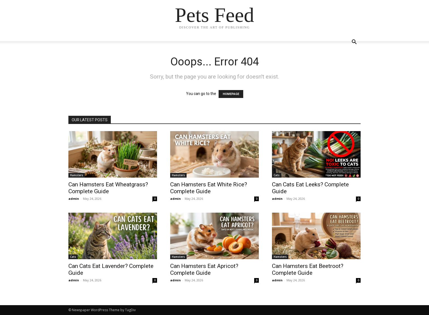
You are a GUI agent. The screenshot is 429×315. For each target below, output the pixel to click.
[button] (354, 42)
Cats (277, 175)
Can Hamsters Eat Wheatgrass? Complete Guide (108, 188)
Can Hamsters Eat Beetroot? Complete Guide (307, 269)
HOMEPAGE (231, 94)
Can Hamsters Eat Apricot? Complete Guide (204, 269)
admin (73, 198)
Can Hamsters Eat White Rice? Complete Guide (208, 188)
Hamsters (76, 175)
